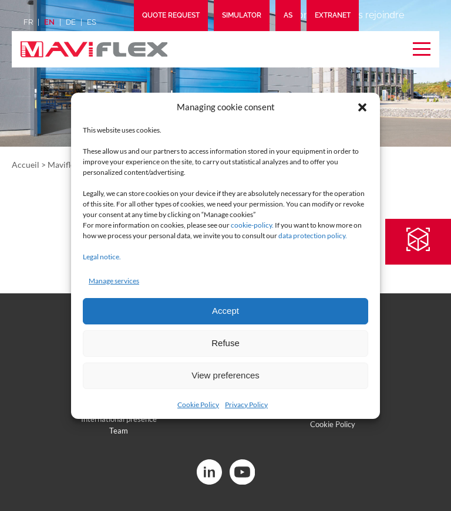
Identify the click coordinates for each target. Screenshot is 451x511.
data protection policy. (312, 235)
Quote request (171, 15)
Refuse (225, 343)
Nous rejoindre (371, 15)
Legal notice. (102, 256)
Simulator (241, 15)
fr (28, 22)
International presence (119, 419)
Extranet (333, 15)
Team (118, 430)
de (71, 22)
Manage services (114, 280)
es (91, 22)
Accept (225, 311)
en (49, 22)
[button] (362, 107)
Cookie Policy (198, 404)
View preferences (225, 375)
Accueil (25, 165)
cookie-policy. (252, 225)
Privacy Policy (246, 404)
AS (288, 15)
